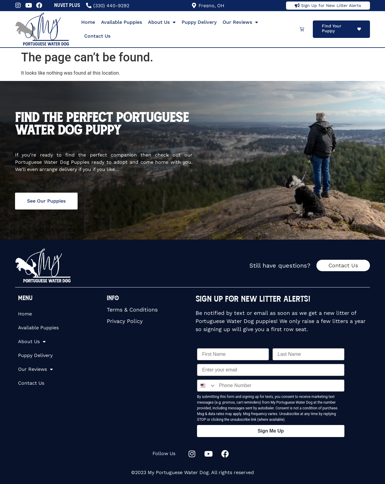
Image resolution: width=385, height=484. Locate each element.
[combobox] (206, 385)
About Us (162, 22)
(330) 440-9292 (111, 5)
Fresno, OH (211, 5)
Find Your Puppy (331, 28)
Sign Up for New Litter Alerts (331, 5)
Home (88, 22)
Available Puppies (121, 22)
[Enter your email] (270, 370)
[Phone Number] (280, 385)
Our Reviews (240, 22)
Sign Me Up (270, 430)
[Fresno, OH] (194, 5)
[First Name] (233, 354)
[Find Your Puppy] (359, 29)
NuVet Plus (67, 5)
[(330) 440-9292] (88, 5)
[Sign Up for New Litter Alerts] (297, 5)
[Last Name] (308, 354)
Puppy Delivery (199, 22)
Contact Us (97, 36)
